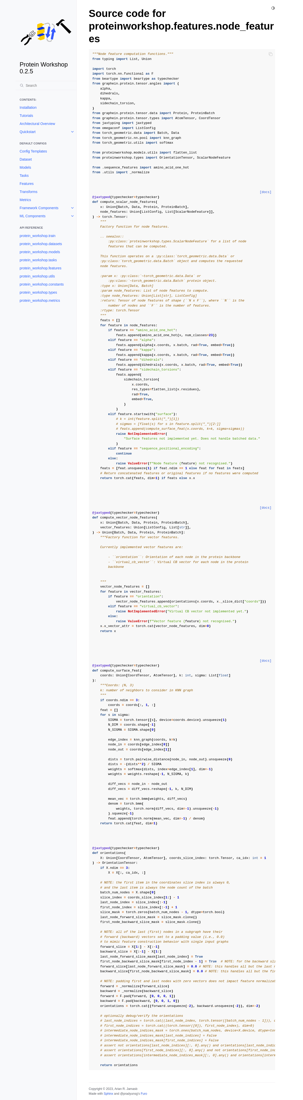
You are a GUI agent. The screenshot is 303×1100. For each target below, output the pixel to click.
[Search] (46, 85)
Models (25, 167)
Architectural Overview (37, 124)
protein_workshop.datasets (41, 244)
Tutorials (26, 116)
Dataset (26, 159)
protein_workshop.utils (37, 276)
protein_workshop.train (38, 236)
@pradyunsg (129, 1093)
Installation (28, 107)
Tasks (24, 176)
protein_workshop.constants (42, 284)
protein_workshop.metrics (40, 300)
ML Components (33, 216)
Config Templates (33, 151)
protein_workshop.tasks (38, 260)
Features (27, 184)
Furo (144, 1093)
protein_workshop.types (38, 292)
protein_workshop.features (41, 268)
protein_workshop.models (40, 252)
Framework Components (39, 208)
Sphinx (108, 1093)
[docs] (266, 192)
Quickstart (28, 132)
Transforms (28, 192)
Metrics (25, 200)
